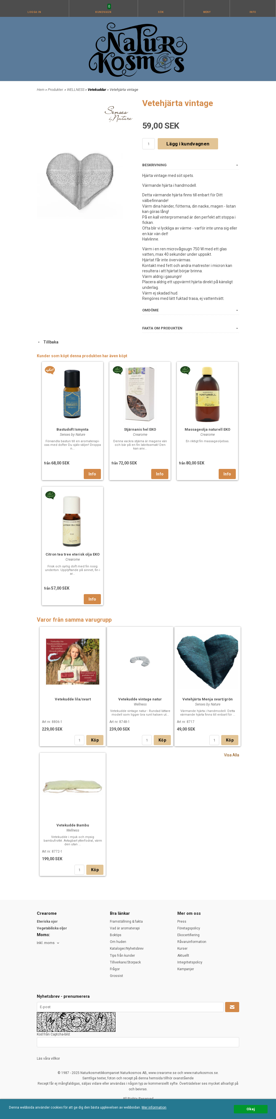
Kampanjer (185, 969)
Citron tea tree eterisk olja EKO (72, 554)
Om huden (118, 942)
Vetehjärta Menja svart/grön (207, 699)
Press (181, 921)
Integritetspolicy (189, 962)
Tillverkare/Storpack (125, 962)
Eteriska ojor (47, 921)
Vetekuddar (97, 89)
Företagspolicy (188, 928)
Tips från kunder (122, 956)
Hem (40, 89)
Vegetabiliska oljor (52, 928)
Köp (95, 740)
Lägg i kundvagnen (187, 144)
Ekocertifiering (188, 935)
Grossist (116, 976)
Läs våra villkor (48, 1058)
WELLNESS (76, 89)
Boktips (115, 935)
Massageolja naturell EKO (207, 429)
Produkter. (56, 89)
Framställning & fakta (126, 921)
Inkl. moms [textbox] (46, 943)
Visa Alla (231, 755)
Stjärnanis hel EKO (140, 429)
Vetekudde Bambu (72, 825)
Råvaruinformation (191, 942)
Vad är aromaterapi (125, 928)
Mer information (154, 1107)
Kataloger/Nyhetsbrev (127, 949)
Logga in (34, 12)
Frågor (115, 969)
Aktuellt (183, 956)
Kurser (182, 949)
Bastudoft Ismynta (72, 429)
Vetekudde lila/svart (73, 699)
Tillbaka (47, 342)
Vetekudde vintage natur (140, 699)
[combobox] (48, 943)
